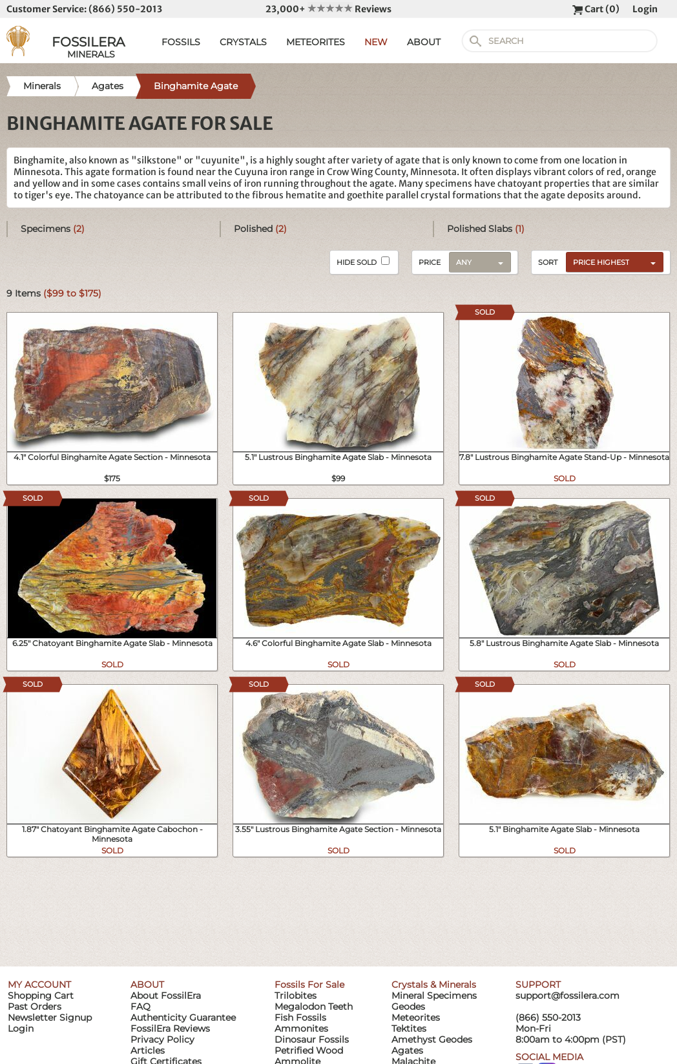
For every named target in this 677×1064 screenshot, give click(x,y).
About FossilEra (165, 995)
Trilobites (296, 995)
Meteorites (415, 1017)
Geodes (408, 1006)
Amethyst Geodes (431, 1039)
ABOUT (424, 42)
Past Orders (34, 1006)
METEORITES (315, 42)
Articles (147, 1050)
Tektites (408, 1028)
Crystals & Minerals (433, 984)
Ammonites (301, 1028)
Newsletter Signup (50, 1017)
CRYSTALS (243, 42)
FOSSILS (180, 42)
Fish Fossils (300, 1017)
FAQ (140, 1006)
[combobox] (611, 262)
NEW (376, 42)
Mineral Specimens (434, 995)
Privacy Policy (162, 1039)
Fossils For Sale (309, 984)
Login (645, 9)
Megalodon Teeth (314, 1006)
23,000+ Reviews (328, 9)
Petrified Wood (309, 1050)
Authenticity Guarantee (183, 1017)
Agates (407, 1050)
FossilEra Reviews (170, 1028)
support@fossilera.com (568, 995)
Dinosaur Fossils (312, 1039)
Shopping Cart (41, 995)
